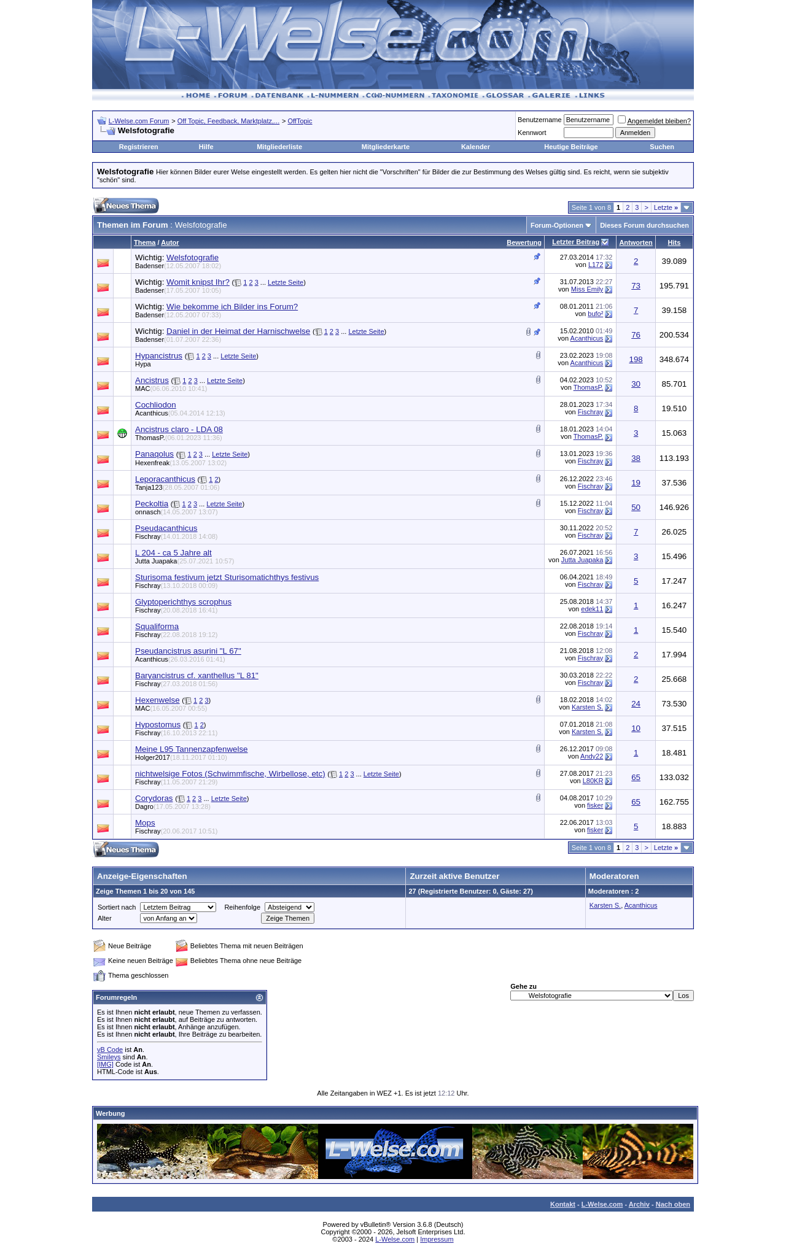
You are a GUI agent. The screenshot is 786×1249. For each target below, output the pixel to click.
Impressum (436, 1239)
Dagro (173, 806)
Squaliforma (157, 626)
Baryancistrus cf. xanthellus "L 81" (197, 675)
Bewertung (524, 242)
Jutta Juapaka (184, 561)
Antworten (635, 242)
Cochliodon (155, 404)
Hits (674, 242)
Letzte (666, 207)
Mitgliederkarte (386, 146)
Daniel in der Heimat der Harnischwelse (238, 331)
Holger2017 (181, 757)
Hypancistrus (158, 355)
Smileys (109, 1057)
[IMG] (105, 1064)
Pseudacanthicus (166, 528)
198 (635, 359)
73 (635, 285)
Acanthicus (587, 338)
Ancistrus (152, 380)
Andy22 (591, 756)
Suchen (662, 146)
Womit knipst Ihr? (198, 282)
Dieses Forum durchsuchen (644, 225)
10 (635, 728)
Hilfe (206, 146)
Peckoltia (151, 503)
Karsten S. (587, 707)
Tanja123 (177, 487)
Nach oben (673, 1204)
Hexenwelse (157, 700)
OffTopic (299, 121)
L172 (595, 264)
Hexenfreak (181, 462)
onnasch (176, 512)
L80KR (593, 780)
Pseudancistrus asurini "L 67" (188, 650)
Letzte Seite (285, 282)
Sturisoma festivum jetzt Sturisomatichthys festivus (227, 577)
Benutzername (540, 119)
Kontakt (562, 1204)
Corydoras (154, 798)
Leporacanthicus (165, 479)
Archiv (639, 1204)
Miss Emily (587, 289)
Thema (144, 242)
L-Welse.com (602, 1204)
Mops (145, 822)
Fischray (591, 412)
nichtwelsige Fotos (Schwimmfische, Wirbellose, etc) (230, 773)
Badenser (178, 265)
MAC (171, 388)
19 (635, 482)
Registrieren (138, 146)
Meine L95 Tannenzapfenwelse (191, 749)
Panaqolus (154, 453)
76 (635, 334)
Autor (170, 242)
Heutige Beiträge (570, 146)
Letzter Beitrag (575, 242)
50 (635, 507)
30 (635, 384)
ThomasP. (589, 387)
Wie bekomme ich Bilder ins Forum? (232, 306)
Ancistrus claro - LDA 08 (179, 429)
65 (635, 777)
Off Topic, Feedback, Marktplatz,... (228, 121)
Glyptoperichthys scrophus (183, 601)
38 (635, 458)
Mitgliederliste (279, 146)
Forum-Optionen (557, 225)
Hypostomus (158, 724)
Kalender (475, 146)
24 (635, 703)
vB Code (110, 1049)
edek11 (592, 609)
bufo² (595, 313)
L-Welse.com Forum (139, 121)
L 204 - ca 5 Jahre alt (173, 552)
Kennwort (532, 132)
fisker (595, 805)
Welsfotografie (192, 257)
